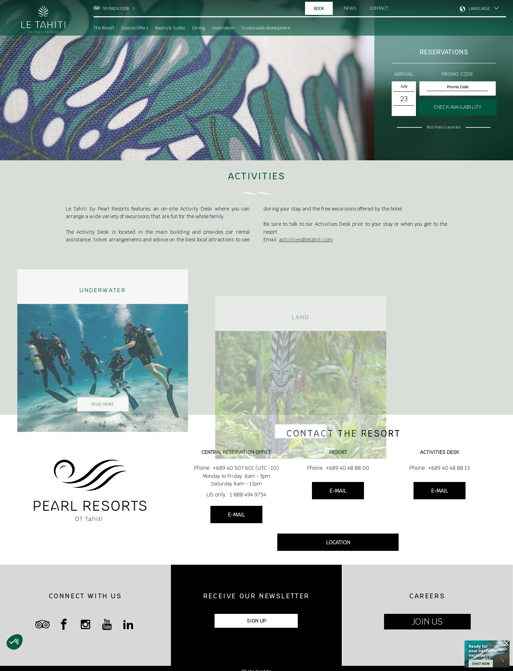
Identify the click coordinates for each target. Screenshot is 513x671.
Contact (379, 8)
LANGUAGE (479, 8)
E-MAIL (236, 514)
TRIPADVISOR (115, 8)
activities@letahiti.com (306, 239)
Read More (119, 421)
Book (319, 9)
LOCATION (338, 542)
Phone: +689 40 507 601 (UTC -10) (236, 468)
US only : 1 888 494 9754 (236, 494)
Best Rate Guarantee (444, 127)
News (350, 8)
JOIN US (427, 621)
